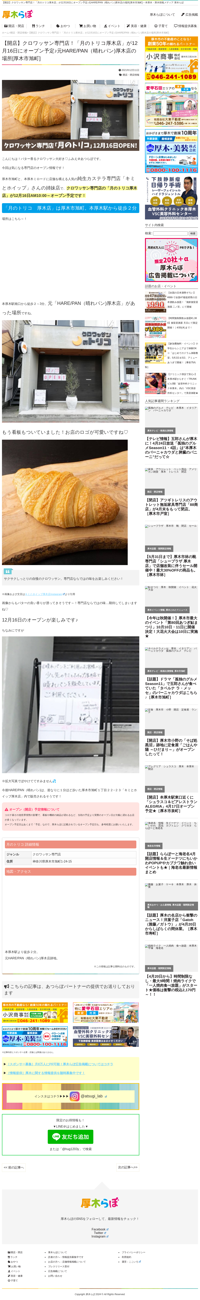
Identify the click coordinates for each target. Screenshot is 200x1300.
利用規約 (126, 1257)
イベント (112, 26)
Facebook (100, 1229)
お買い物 (87, 26)
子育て (161, 26)
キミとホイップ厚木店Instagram (45, 594)
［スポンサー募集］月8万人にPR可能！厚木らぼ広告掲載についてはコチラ (59, 1064)
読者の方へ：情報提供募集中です (65, 1257)
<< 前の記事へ (14, 1167)
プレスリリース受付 (58, 1266)
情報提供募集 (185, 26)
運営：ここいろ (131, 1261)
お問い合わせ (55, 1276)
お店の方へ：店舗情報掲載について (67, 1261)
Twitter (100, 1233)
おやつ (63, 26)
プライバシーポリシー (133, 1252)
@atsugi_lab (88, 1096)
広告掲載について (57, 1271)
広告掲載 (189, 14)
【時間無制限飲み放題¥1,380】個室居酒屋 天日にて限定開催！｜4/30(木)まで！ (182, 323)
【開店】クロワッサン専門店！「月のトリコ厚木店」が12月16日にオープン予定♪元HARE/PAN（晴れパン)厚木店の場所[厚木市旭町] (70, 50)
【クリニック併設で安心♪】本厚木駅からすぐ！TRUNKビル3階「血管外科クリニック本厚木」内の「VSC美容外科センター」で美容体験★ (182, 383)
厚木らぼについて (162, 14)
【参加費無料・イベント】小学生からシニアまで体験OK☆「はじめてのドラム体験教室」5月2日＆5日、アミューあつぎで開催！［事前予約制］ (171, 355)
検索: (148, 233)
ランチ (38, 26)
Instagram (100, 1236)
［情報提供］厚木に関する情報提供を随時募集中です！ (45, 1073)
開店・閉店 (14, 26)
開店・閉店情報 (131, 74)
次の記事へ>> (128, 1167)
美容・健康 (136, 26)
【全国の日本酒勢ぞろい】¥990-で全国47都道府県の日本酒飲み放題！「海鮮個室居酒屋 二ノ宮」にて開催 (182, 299)
